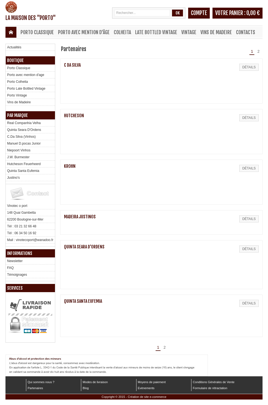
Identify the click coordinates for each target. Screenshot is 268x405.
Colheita (122, 32)
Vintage (188, 32)
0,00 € (253, 13)
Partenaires (35, 388)
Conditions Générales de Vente (213, 382)
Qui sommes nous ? (41, 382)
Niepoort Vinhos (18, 150)
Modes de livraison (95, 382)
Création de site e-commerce (147, 396)
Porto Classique (37, 32)
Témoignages (17, 275)
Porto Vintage (17, 95)
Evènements (146, 388)
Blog (86, 388)
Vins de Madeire (216, 32)
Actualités (14, 47)
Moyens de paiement (152, 382)
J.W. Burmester (18, 157)
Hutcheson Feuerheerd (24, 164)
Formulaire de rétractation (210, 388)
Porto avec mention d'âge (84, 32)
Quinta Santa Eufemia (23, 171)
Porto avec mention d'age (25, 75)
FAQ (10, 268)
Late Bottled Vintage (156, 32)
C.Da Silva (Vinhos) (21, 137)
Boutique (15, 60)
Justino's (13, 178)
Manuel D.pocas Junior (24, 143)
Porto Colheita (17, 82)
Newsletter (15, 261)
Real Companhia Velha (24, 123)
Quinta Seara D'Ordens (24, 130)
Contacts (245, 32)
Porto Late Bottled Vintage (26, 88)
